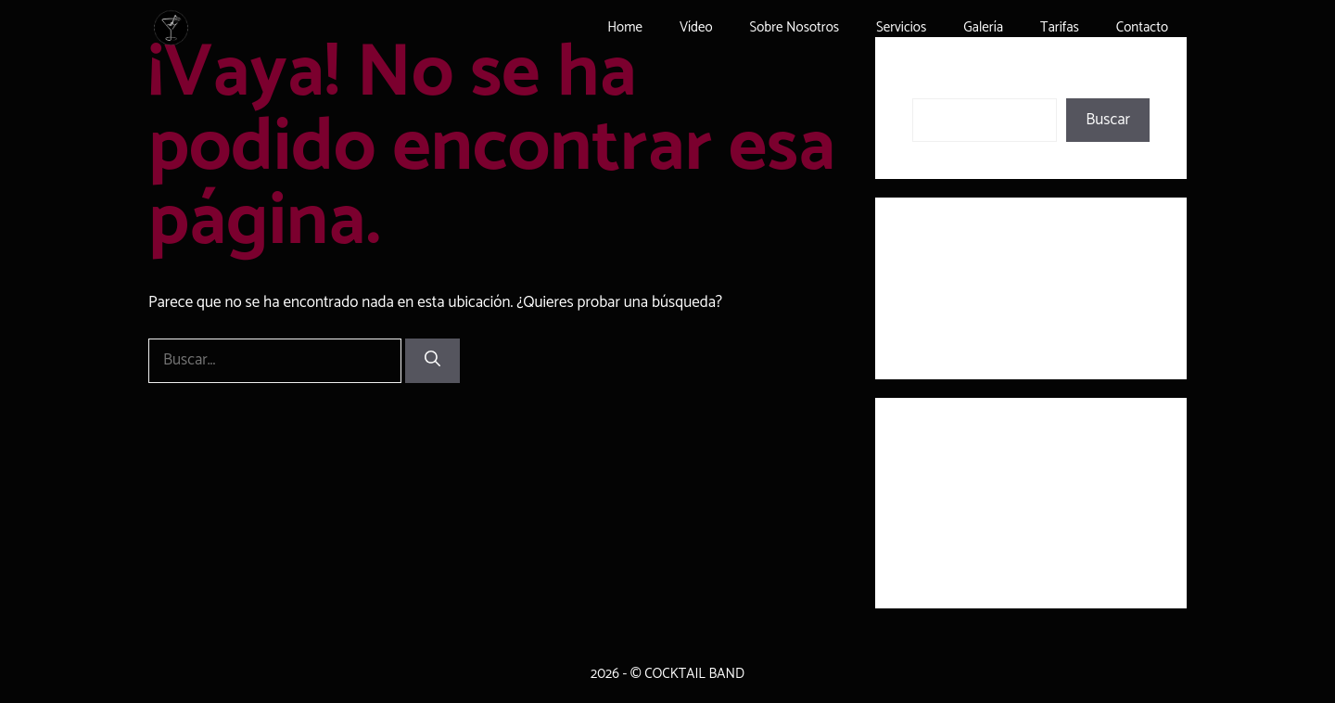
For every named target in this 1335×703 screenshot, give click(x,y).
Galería (983, 27)
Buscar (934, 85)
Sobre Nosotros (794, 27)
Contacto (1142, 27)
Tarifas (1059, 27)
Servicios (901, 27)
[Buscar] (432, 361)
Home (624, 27)
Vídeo (696, 27)
